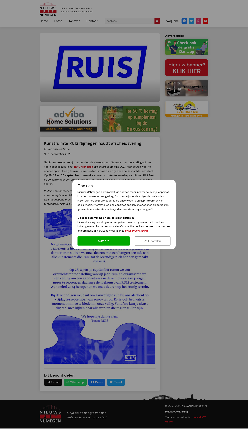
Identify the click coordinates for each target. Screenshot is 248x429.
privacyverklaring (136, 230)
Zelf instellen (152, 241)
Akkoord (104, 241)
